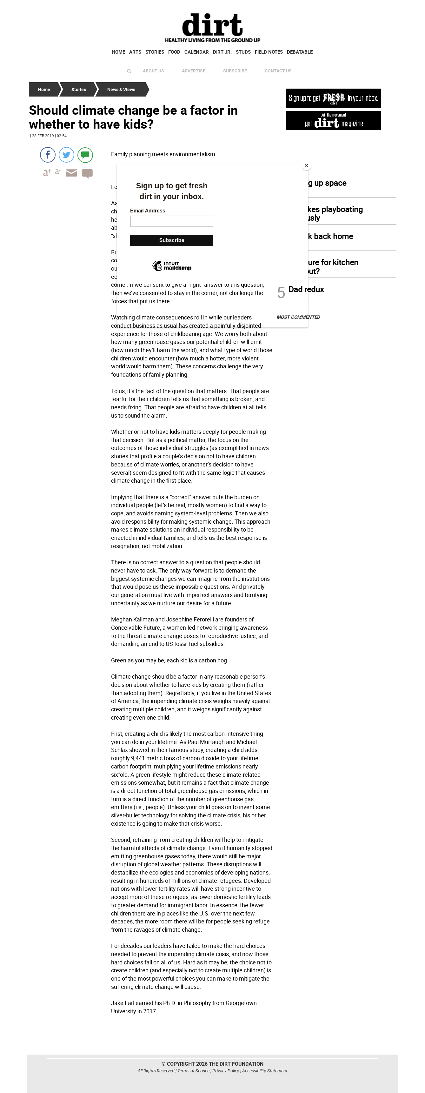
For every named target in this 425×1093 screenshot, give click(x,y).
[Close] (306, 165)
